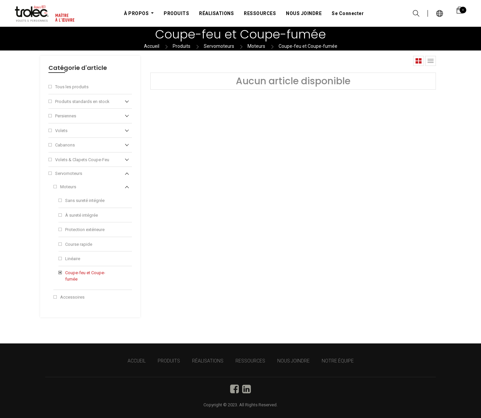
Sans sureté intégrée (85, 200)
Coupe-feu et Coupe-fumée (308, 46)
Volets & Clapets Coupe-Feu (82, 159)
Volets (61, 130)
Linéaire (72, 258)
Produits (181, 46)
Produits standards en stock (82, 101)
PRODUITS (169, 360)
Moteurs (256, 46)
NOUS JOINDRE (293, 360)
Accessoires (72, 297)
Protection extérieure (85, 229)
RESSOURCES (250, 360)
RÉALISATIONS (207, 360)
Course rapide (78, 244)
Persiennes (65, 115)
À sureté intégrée (81, 215)
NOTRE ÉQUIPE (338, 360)
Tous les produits (72, 86)
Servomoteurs (219, 46)
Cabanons (65, 144)
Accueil (151, 46)
